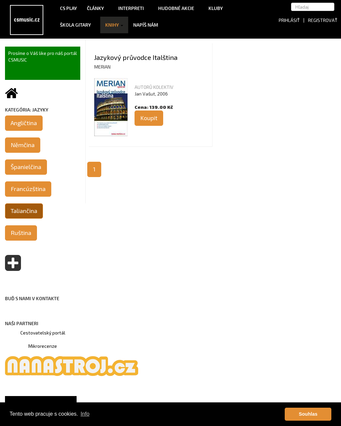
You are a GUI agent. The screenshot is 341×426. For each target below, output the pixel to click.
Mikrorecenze (42, 346)
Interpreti (133, 8)
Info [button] (85, 414)
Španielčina (26, 166)
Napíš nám (145, 25)
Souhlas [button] (308, 414)
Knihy (114, 25)
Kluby (215, 8)
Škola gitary (77, 25)
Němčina (23, 144)
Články (97, 8)
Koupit (149, 117)
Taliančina (24, 210)
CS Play (68, 8)
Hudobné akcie (178, 8)
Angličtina (24, 122)
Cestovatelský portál (42, 332)
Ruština (21, 232)
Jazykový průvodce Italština (135, 57)
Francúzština (28, 188)
